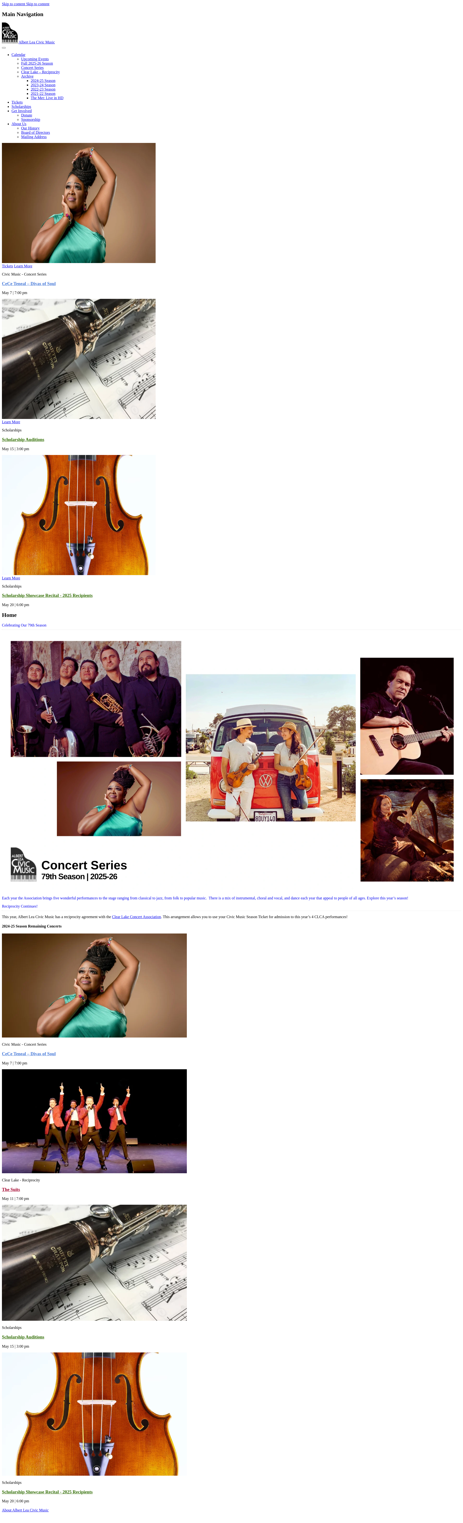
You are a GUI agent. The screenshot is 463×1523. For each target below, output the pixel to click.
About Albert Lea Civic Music (25, 1510)
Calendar (18, 55)
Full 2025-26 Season (37, 63)
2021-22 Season (43, 94)
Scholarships (21, 106)
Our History (30, 128)
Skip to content (14, 4)
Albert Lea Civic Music (36, 42)
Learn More (23, 266)
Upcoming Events (35, 59)
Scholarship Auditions (23, 439)
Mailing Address (34, 137)
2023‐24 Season (43, 85)
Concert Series (32, 68)
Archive (27, 76)
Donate (26, 115)
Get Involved (22, 111)
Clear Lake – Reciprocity (40, 72)
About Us (19, 124)
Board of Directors (35, 132)
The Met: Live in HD (47, 98)
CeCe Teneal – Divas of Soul (29, 283)
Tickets (17, 102)
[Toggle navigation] (4, 48)
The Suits (11, 1189)
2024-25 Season (43, 81)
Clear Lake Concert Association (136, 917)
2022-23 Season (43, 89)
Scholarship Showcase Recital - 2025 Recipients (47, 595)
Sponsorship (30, 119)
